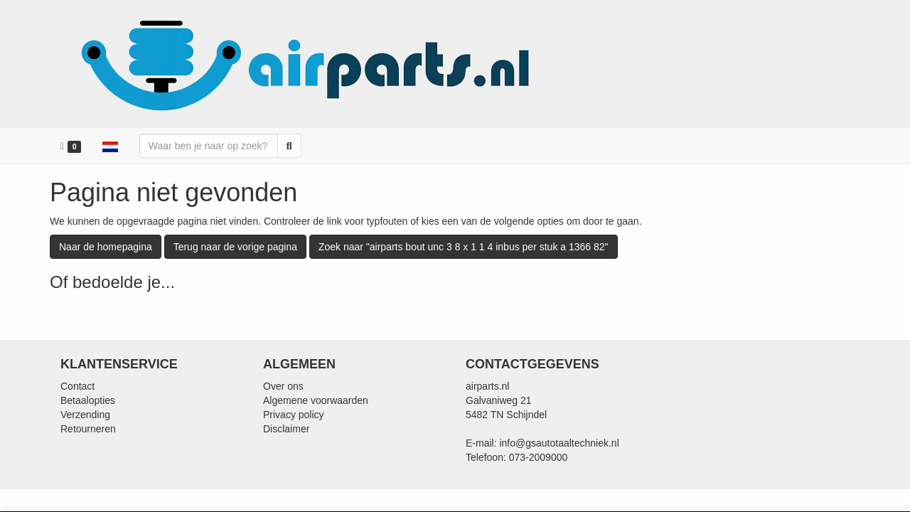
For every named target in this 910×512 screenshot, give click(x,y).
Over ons (283, 386)
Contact (77, 386)
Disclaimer (286, 428)
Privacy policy (293, 414)
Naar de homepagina (105, 246)
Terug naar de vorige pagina (235, 246)
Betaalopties (87, 400)
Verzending (85, 414)
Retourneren (88, 428)
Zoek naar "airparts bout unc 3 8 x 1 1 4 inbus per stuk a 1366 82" (463, 246)
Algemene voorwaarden (315, 400)
